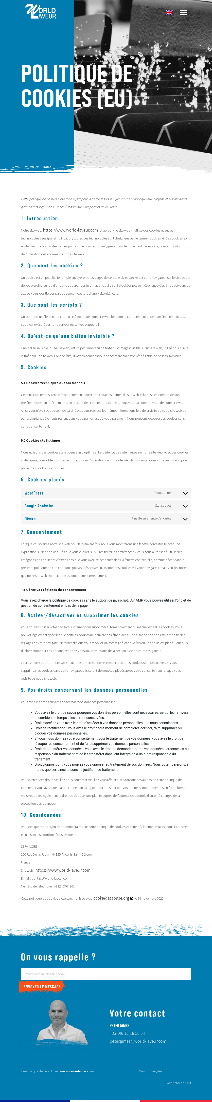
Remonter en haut (178, 1083)
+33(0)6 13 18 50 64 (127, 1033)
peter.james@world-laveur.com (138, 1041)
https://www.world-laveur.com (70, 230)
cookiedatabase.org (111, 898)
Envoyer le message (42, 986)
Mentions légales (150, 1071)
